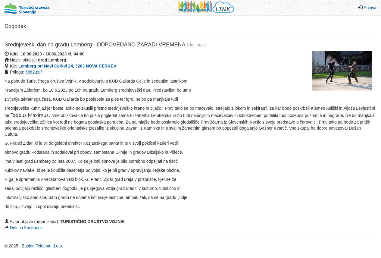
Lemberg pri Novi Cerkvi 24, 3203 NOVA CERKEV (67, 66)
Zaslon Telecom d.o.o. (42, 246)
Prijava (370, 7)
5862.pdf (33, 72)
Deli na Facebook (26, 227)
